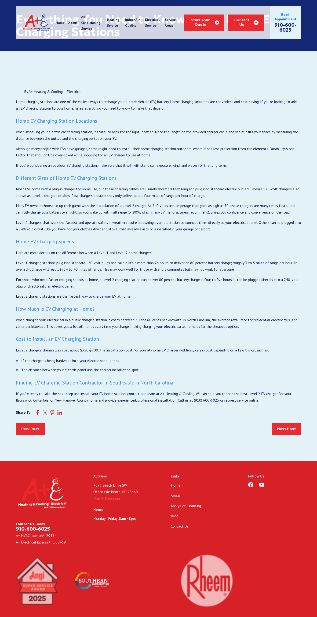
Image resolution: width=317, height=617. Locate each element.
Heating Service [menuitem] (113, 22)
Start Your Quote (205, 22)
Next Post (286, 429)
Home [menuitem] (60, 22)
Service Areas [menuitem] (170, 22)
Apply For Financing (186, 505)
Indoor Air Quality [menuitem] (132, 22)
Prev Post (30, 429)
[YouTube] (261, 484)
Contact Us (246, 22)
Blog (174, 516)
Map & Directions (107, 498)
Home (175, 485)
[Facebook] (250, 484)
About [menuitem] (73, 22)
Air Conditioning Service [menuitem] (90, 22)
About (175, 495)
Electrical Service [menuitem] (152, 22)
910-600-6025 (285, 28)
